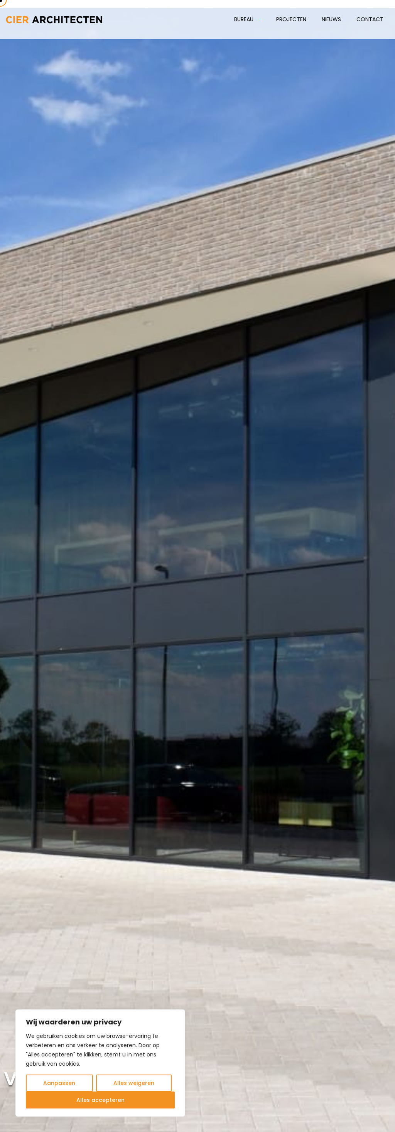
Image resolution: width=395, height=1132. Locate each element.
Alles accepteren (100, 1100)
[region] (100, 1063)
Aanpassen (59, 1083)
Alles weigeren (133, 1083)
